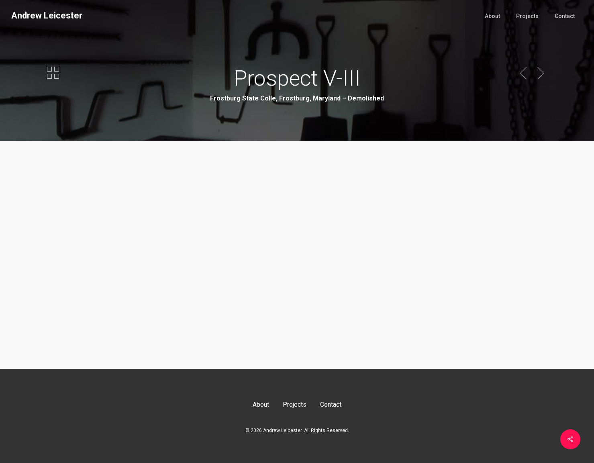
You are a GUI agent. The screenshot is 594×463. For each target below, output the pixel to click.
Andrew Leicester (46, 15)
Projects (294, 404)
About (261, 404)
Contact (330, 404)
